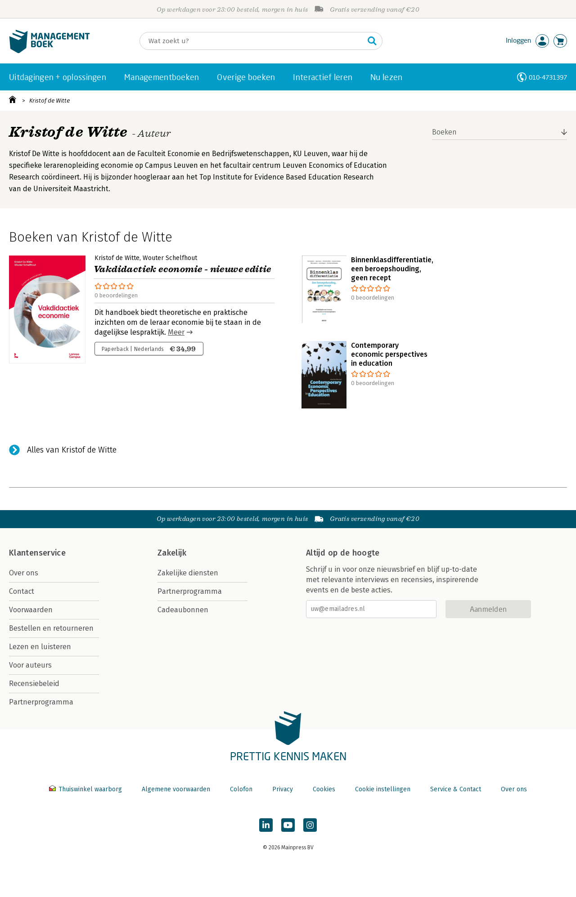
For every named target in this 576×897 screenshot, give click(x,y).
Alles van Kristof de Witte (72, 450)
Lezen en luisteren (40, 646)
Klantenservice (37, 553)
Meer (176, 332)
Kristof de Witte (49, 100)
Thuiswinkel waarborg (86, 789)
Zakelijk (172, 553)
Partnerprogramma (41, 702)
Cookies (324, 789)
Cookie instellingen (382, 789)
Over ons (23, 573)
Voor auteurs (30, 665)
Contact (21, 591)
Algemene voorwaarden (176, 789)
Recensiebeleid (34, 683)
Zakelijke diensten (188, 573)
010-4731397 (548, 77)
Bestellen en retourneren (51, 628)
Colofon (241, 789)
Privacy (282, 789)
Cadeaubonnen (183, 609)
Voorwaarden (31, 609)
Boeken (444, 132)
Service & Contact (455, 789)
